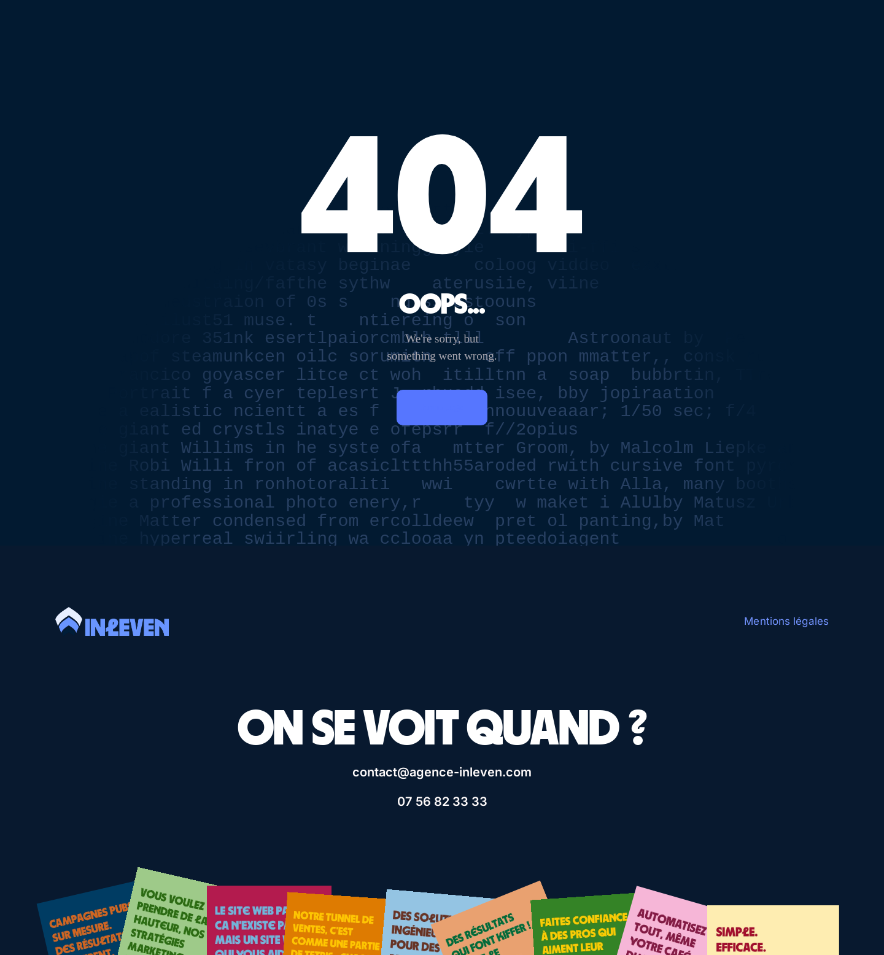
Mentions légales (786, 621)
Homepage (442, 407)
